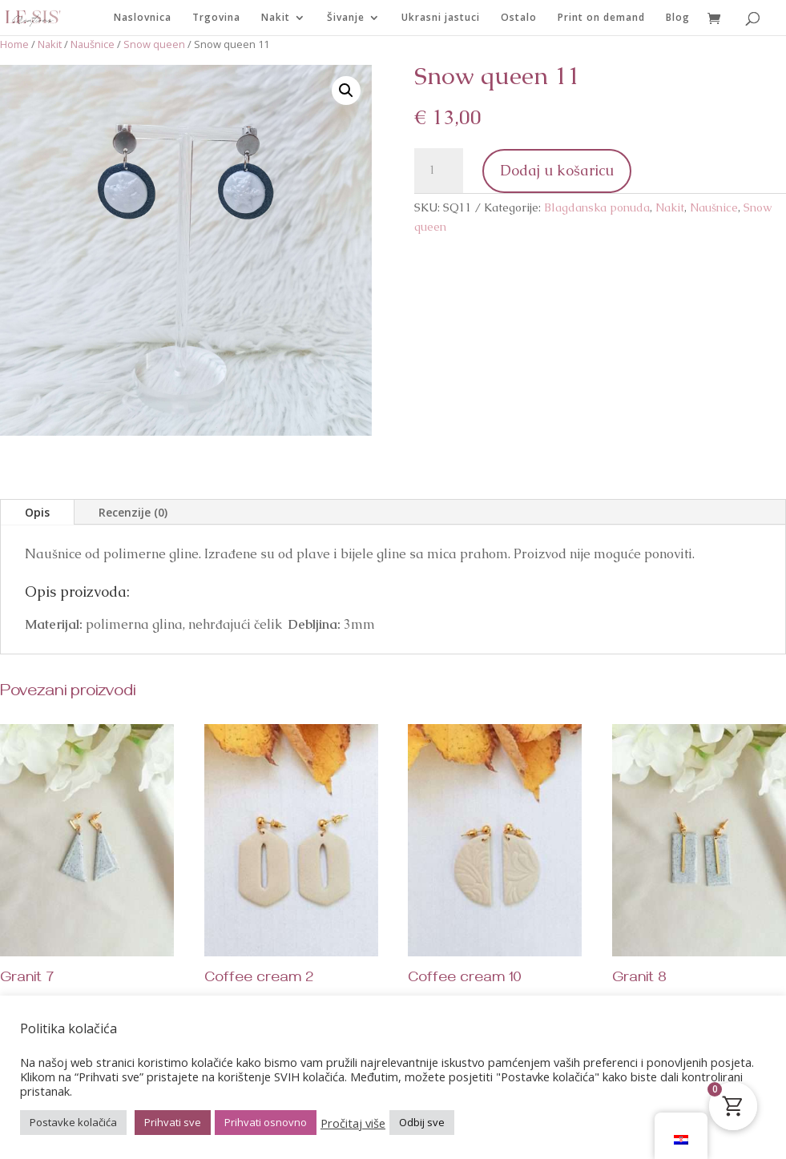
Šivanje (346, 18)
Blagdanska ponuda (597, 207)
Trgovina (216, 18)
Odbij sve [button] (422, 1122)
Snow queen (154, 44)
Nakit (275, 18)
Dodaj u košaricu (557, 170)
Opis (37, 512)
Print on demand (601, 18)
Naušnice (93, 44)
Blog (678, 18)
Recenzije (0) (133, 512)
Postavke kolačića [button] (73, 1122)
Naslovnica (142, 18)
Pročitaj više (352, 1123)
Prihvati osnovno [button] (265, 1122)
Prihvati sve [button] (172, 1122)
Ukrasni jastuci (440, 18)
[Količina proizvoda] (438, 170)
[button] (346, 90)
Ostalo (519, 18)
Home (14, 44)
